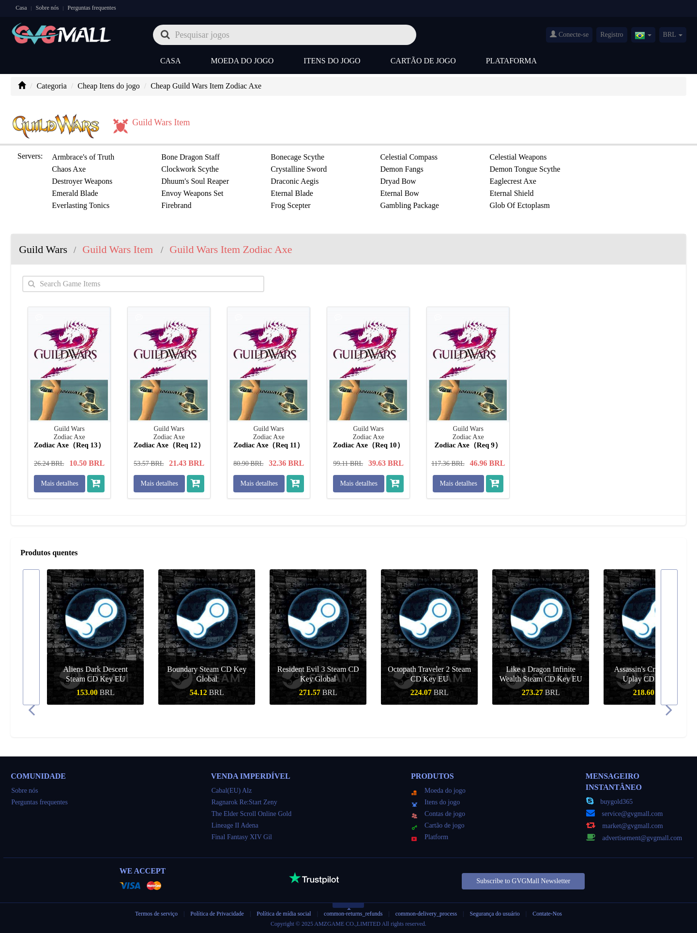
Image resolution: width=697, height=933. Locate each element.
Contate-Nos (547, 913)
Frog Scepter (290, 205)
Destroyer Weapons (82, 181)
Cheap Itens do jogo (108, 86)
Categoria (52, 86)
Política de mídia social (284, 913)
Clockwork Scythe (190, 169)
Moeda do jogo (242, 61)
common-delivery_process (426, 913)
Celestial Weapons (517, 157)
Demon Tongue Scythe (524, 169)
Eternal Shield (511, 193)
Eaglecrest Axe (512, 181)
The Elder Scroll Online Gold (252, 813)
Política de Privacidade (217, 913)
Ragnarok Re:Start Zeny (244, 802)
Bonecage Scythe (297, 157)
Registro (611, 34)
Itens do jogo (331, 61)
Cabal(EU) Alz (232, 790)
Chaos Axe (69, 169)
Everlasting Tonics (80, 205)
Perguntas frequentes (92, 7)
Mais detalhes (59, 483)
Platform (429, 837)
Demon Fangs (401, 169)
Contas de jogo (438, 813)
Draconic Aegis (294, 181)
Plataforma (511, 61)
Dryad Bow (398, 181)
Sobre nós (47, 7)
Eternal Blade (292, 193)
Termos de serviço (156, 913)
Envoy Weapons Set (192, 193)
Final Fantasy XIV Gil (242, 837)
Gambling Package (409, 205)
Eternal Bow (399, 193)
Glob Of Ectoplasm (519, 205)
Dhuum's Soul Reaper (195, 181)
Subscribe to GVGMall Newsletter (523, 881)
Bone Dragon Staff (190, 157)
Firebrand (176, 205)
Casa (21, 7)
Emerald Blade (75, 193)
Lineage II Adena (235, 825)
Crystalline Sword (299, 169)
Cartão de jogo (423, 61)
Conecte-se (569, 34)
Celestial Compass (409, 157)
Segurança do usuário (495, 913)
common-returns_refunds (353, 913)
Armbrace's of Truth (83, 157)
